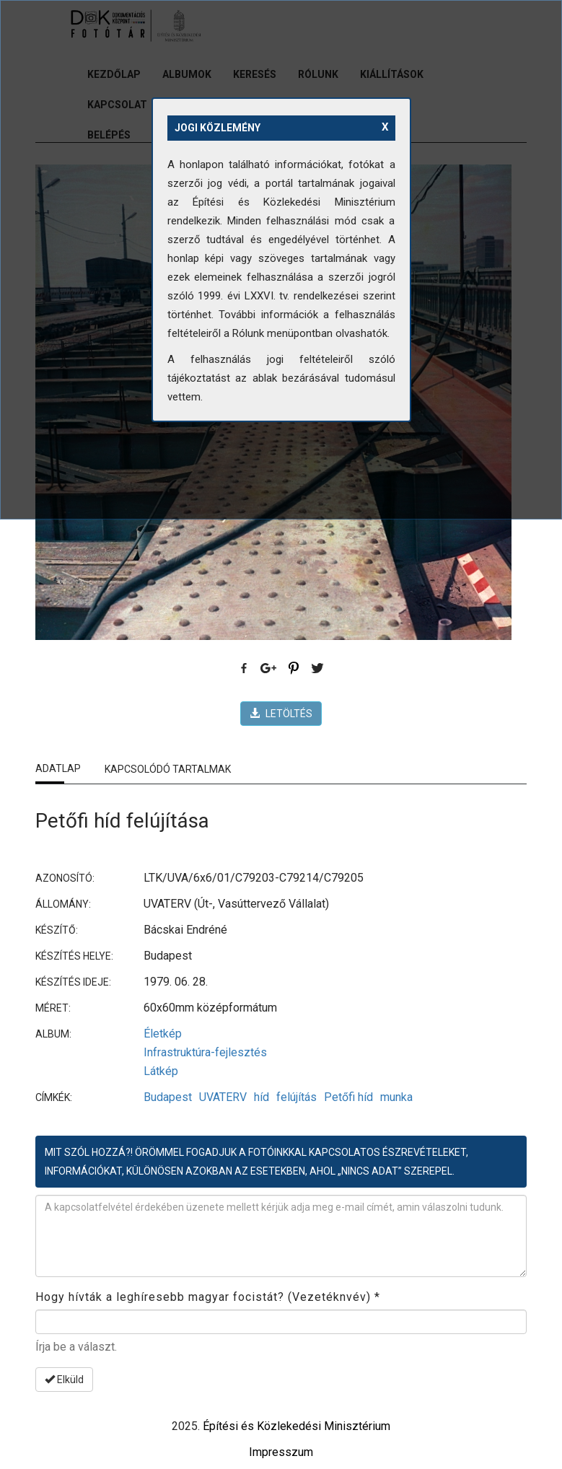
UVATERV (223, 1097)
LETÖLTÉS (281, 713)
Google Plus (269, 669)
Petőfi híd (348, 1097)
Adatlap (58, 768)
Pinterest (293, 669)
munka (396, 1097)
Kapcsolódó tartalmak (168, 769)
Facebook (244, 669)
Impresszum (281, 1452)
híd (261, 1097)
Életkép (163, 1033)
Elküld (64, 1379)
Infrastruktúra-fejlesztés (205, 1052)
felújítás (296, 1097)
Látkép (161, 1071)
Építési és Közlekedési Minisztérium (296, 1426)
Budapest (168, 1097)
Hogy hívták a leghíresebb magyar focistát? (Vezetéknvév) (207, 1297)
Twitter (318, 669)
